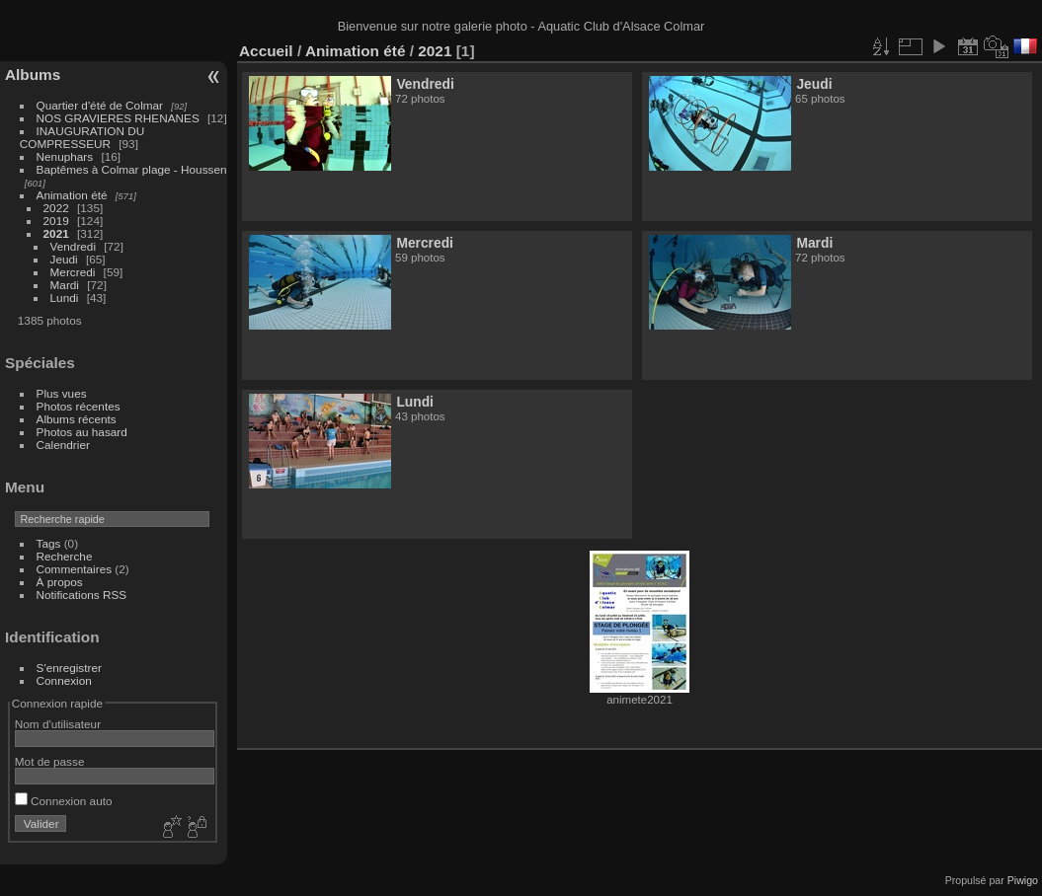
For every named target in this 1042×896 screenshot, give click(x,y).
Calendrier (63, 444)
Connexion (64, 680)
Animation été (72, 194)
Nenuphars (65, 156)
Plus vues (62, 393)
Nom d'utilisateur (58, 723)
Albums (32, 74)
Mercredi (73, 271)
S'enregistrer (69, 667)
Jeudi (64, 259)
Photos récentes (78, 406)
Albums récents (77, 418)
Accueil (266, 50)
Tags (49, 543)
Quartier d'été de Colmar (100, 105)
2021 (56, 233)
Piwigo (1022, 880)
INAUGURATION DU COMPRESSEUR (82, 137)
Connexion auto (64, 800)
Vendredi (73, 246)
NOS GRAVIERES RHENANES (118, 118)
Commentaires (75, 568)
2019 (56, 220)
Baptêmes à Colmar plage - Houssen (132, 169)
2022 (56, 207)
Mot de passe (50, 761)
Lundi (64, 297)
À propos (60, 581)
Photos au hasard (82, 431)
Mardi (64, 284)
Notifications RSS (82, 594)
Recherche (65, 556)
